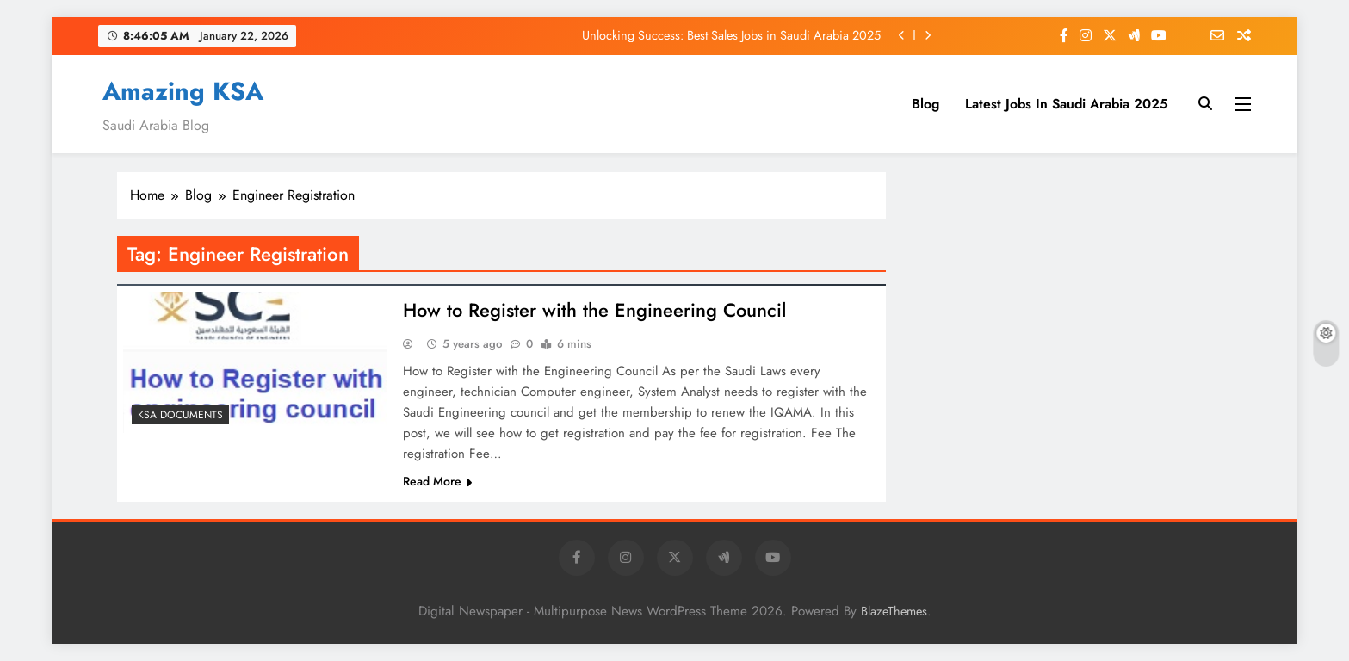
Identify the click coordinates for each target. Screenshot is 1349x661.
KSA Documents (180, 415)
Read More (437, 481)
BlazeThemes (894, 611)
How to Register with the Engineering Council (594, 310)
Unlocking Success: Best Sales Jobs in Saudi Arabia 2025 (731, 35)
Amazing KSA (182, 91)
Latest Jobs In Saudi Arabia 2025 (1066, 104)
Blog (925, 104)
